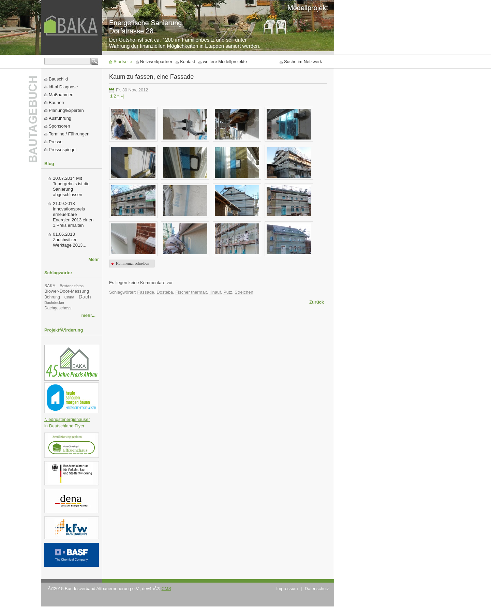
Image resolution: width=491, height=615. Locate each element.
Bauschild (58, 79)
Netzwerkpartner (156, 61)
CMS (166, 588)
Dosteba (165, 292)
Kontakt (187, 61)
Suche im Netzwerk (303, 61)
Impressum (287, 588)
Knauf (215, 292)
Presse (55, 141)
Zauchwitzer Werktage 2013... (69, 242)
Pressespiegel (62, 149)
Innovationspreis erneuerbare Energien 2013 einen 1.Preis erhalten (73, 217)
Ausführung (60, 118)
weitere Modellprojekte (225, 61)
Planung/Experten (66, 110)
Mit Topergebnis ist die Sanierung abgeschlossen (71, 186)
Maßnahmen (61, 94)
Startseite (123, 61)
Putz (227, 292)
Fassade (145, 292)
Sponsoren (59, 126)
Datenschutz (317, 588)
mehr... (88, 315)
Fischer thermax (191, 292)
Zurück (316, 302)
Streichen (244, 292)
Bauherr (56, 102)
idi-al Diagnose (63, 86)
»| (122, 96)
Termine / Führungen (69, 133)
